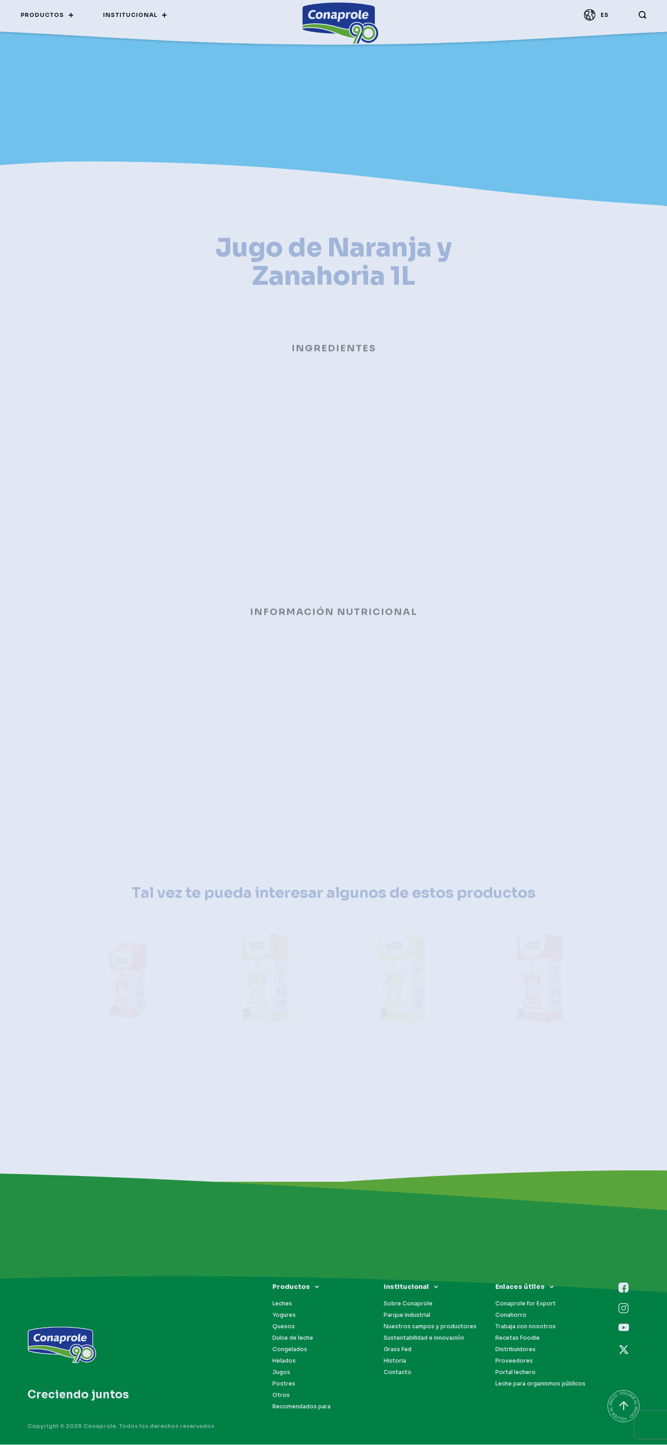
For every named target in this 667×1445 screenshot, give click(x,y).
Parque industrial (407, 1314)
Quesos (283, 1326)
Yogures (284, 1314)
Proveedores (514, 1360)
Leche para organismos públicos (540, 1383)
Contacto (398, 1372)
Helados (284, 1360)
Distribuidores (515, 1349)
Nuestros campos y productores (430, 1326)
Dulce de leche (292, 1337)
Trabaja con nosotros (525, 1326)
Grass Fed (398, 1349)
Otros (281, 1394)
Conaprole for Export (525, 1303)
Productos (291, 1287)
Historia (395, 1360)
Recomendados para (301, 1406)
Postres (283, 1383)
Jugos (281, 1372)
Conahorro (510, 1314)
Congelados (289, 1349)
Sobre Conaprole (408, 1303)
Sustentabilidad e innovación (424, 1337)
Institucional (406, 1287)
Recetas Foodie (517, 1337)
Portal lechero (515, 1372)
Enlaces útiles (520, 1287)
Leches (282, 1303)
